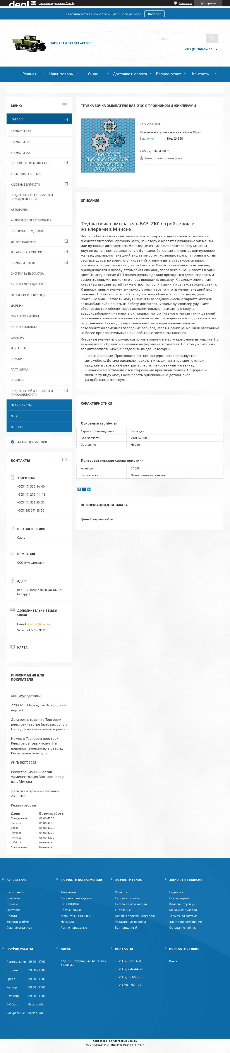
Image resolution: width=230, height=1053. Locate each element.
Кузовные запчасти (25, 184)
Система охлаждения (27, 284)
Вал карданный (126, 927)
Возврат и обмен (19, 921)
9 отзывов (185, 3)
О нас (93, 73)
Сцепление (123, 910)
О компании (15, 892)
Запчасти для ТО (23, 263)
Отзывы (17, 427)
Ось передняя (179, 898)
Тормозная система (26, 174)
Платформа (19, 369)
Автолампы (19, 209)
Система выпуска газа (27, 273)
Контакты (200, 73)
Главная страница (19, 927)
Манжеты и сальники (76, 916)
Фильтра (17, 337)
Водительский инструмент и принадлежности (32, 197)
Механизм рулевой (25, 316)
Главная (29, 73)
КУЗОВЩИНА (70, 904)
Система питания (24, 327)
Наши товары (61, 73)
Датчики (17, 305)
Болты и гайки (71, 910)
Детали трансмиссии (26, 252)
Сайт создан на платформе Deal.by (115, 1040)
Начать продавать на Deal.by (57, 3)
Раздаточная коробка (130, 921)
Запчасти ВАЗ (21, 131)
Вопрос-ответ (168, 73)
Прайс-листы (21, 405)
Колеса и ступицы (182, 904)
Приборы (17, 359)
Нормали (17, 380)
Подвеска (176, 892)
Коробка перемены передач (135, 916)
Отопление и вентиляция (29, 295)
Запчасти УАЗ (20, 152)
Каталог (154, 14)
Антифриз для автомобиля (31, 220)
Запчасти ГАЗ (20, 142)
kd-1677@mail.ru (39, 624)
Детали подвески (23, 241)
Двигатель (18, 348)
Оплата (12, 916)
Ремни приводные (74, 927)
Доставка (14, 910)
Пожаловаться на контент (127, 1044)
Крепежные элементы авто (31, 163)
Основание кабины (182, 927)
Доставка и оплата (130, 73)
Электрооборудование (28, 231)
